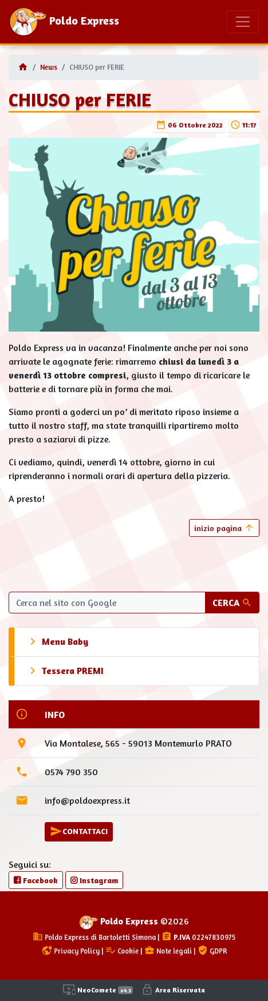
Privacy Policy (71, 951)
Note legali (168, 951)
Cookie (122, 951)
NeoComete (98, 989)
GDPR (212, 951)
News (48, 67)
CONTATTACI (79, 831)
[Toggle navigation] (243, 21)
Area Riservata (173, 989)
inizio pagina (224, 528)
